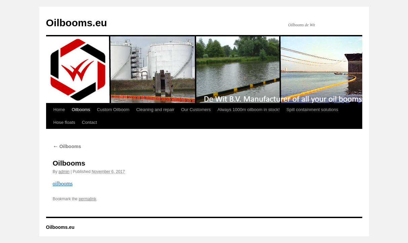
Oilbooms (81, 109)
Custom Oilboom (113, 109)
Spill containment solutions (312, 109)
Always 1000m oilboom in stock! (249, 109)
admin (64, 171)
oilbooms (63, 183)
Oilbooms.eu (76, 22)
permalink (87, 199)
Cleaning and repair (155, 109)
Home (59, 109)
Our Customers (196, 109)
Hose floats (64, 122)
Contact (89, 122)
